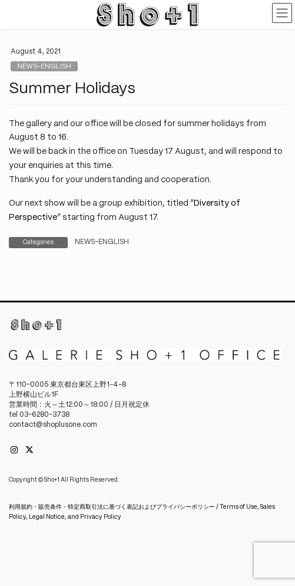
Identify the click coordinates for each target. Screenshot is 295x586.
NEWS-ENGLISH (44, 67)
